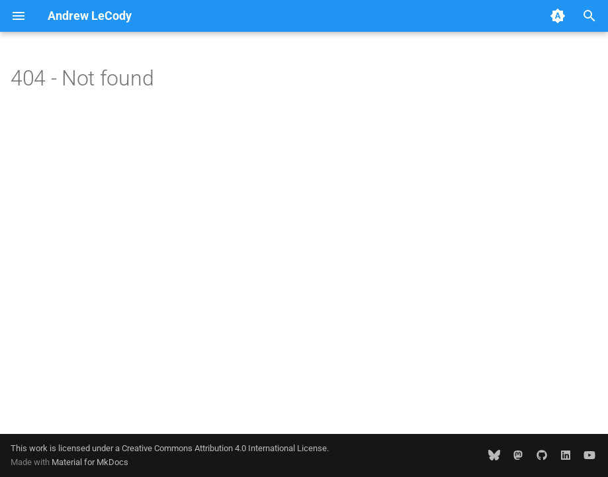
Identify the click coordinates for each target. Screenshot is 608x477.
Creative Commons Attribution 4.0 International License (224, 448)
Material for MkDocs (90, 462)
